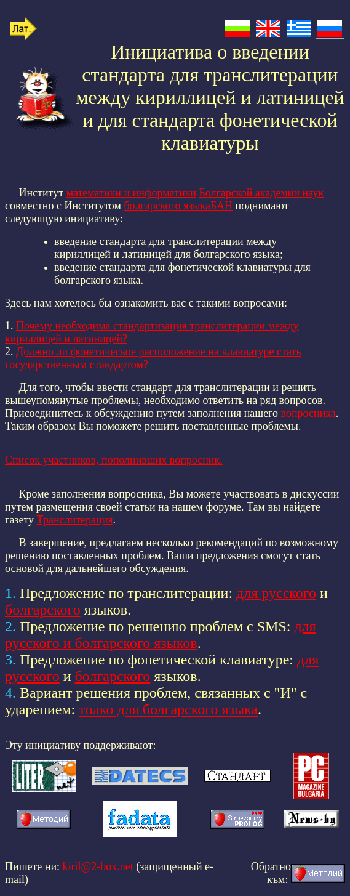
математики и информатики (131, 193)
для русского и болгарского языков (160, 634)
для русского (276, 593)
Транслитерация (75, 520)
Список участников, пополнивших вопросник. (114, 460)
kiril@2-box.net (98, 866)
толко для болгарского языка (168, 709)
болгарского (43, 610)
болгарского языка (167, 206)
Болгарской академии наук (261, 193)
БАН (221, 206)
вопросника (308, 413)
